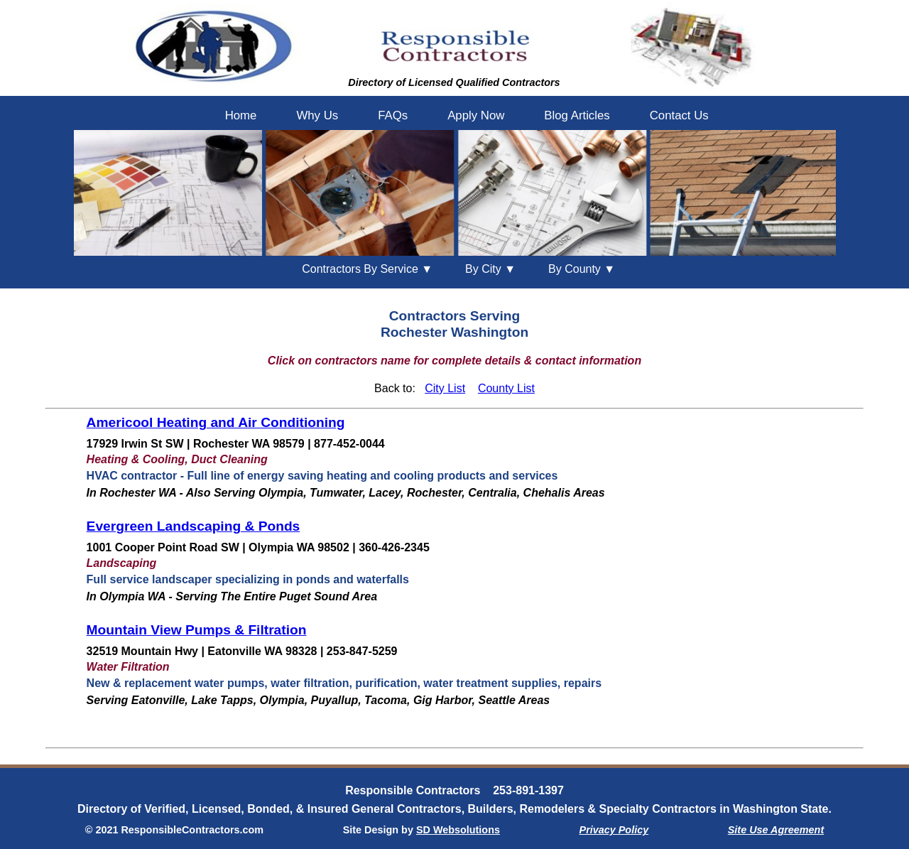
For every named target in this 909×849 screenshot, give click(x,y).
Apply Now (475, 115)
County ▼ (581, 269)
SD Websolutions (458, 830)
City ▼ (490, 269)
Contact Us (679, 115)
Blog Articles (576, 115)
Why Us (317, 115)
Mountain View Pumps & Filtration (197, 629)
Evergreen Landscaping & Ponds (193, 526)
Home (241, 115)
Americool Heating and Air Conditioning (216, 422)
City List (445, 388)
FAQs (393, 115)
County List (506, 388)
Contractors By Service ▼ (367, 269)
